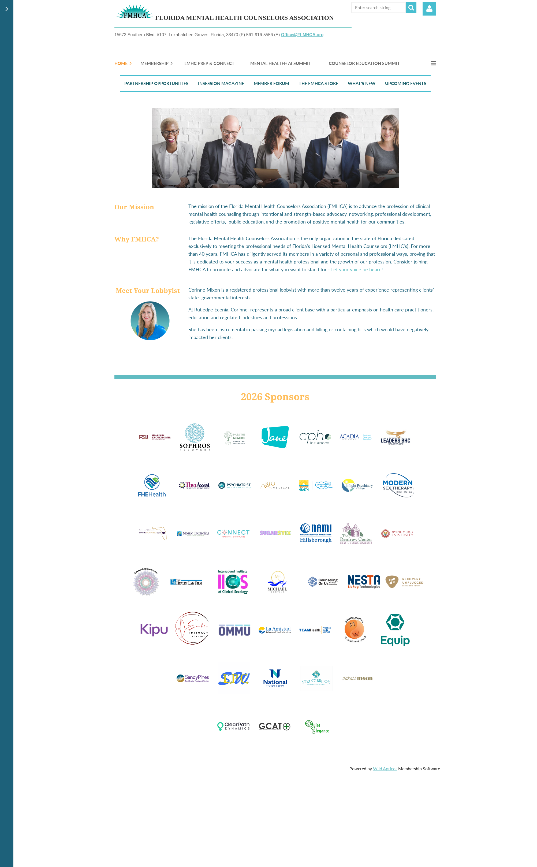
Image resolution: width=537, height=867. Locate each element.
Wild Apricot (385, 768)
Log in (429, 9)
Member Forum (271, 83)
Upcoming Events (405, 83)
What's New (361, 83)
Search (411, 7)
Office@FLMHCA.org (302, 34)
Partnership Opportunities (156, 83)
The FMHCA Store (318, 83)
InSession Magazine (221, 83)
